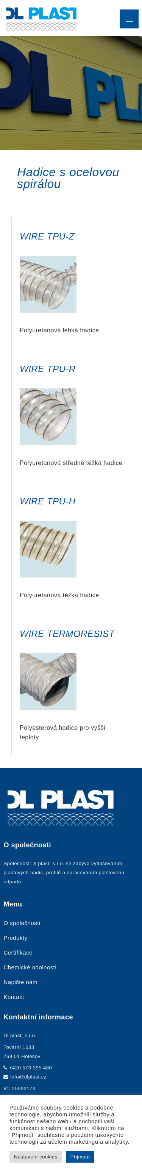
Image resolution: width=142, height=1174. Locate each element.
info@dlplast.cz (28, 1077)
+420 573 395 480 (30, 1068)
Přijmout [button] (80, 1157)
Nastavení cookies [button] (36, 1157)
